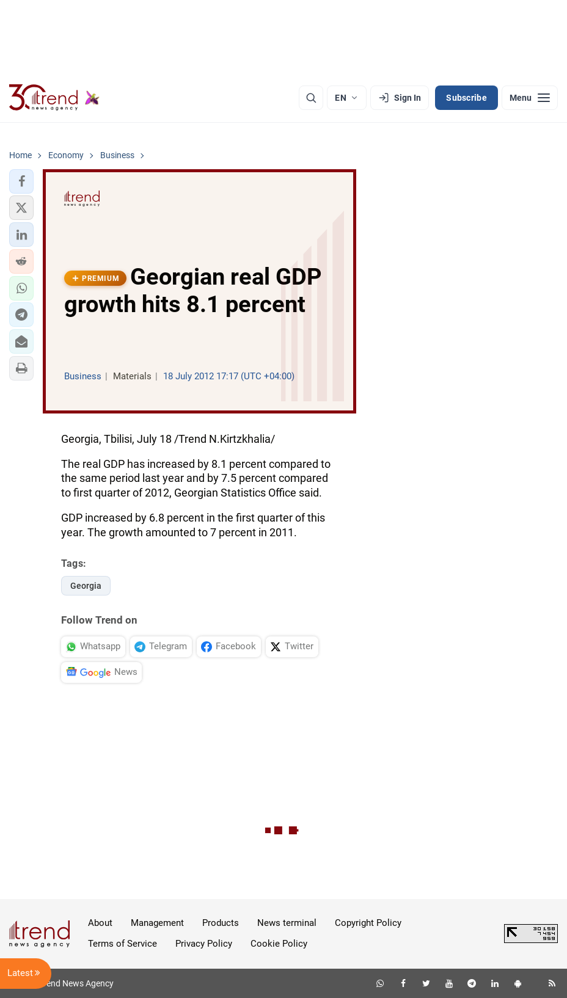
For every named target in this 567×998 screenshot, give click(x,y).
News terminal (286, 922)
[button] (21, 181)
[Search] (311, 98)
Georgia (85, 586)
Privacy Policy (203, 943)
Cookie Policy (279, 943)
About (100, 922)
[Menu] (530, 98)
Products (220, 922)
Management (157, 922)
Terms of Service (122, 943)
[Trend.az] (54, 97)
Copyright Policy (368, 922)
